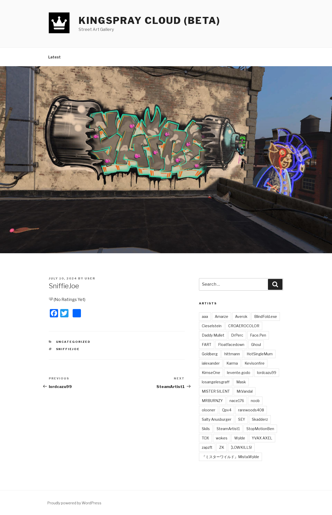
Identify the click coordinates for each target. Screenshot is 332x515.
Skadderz (260, 419)
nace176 (237, 400)
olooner (208, 410)
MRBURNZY (212, 400)
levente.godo (238, 372)
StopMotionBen (260, 428)
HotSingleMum (260, 354)
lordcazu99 (266, 372)
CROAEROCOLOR (243, 326)
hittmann (232, 354)
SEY (241, 419)
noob (255, 400)
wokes (221, 438)
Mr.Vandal (245, 391)
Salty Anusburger (216, 419)
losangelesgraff (216, 382)
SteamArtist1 (228, 428)
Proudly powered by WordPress (74, 503)
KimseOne (211, 372)
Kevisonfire (255, 363)
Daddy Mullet (213, 335)
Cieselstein (212, 326)
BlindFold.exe (265, 316)
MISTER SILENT (216, 391)
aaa (205, 316)
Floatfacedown (231, 344)
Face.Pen (258, 335)
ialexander (211, 363)
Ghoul (256, 344)
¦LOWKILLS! (241, 447)
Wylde (239, 438)
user (90, 278)
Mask (241, 382)
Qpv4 (226, 410)
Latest (54, 57)
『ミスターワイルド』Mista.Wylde (230, 456)
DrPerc (237, 335)
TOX (205, 438)
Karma (232, 363)
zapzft (207, 447)
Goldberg (210, 354)
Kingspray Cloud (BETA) (149, 20)
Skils (206, 428)
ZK (221, 447)
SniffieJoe (68, 349)
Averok (241, 316)
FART (206, 344)
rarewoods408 (251, 410)
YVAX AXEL (262, 438)
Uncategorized (73, 342)
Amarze (221, 316)
